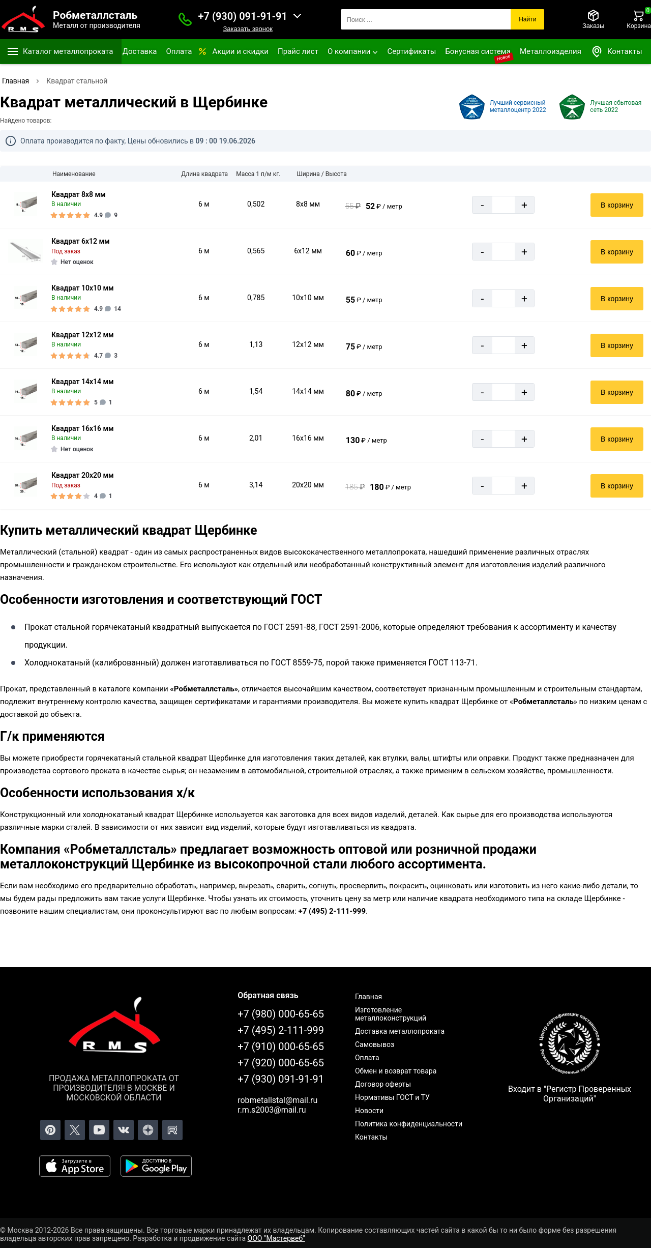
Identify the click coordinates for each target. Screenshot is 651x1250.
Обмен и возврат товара (395, 1071)
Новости (369, 1111)
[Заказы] (593, 19)
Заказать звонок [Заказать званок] (247, 29)
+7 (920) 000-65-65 (281, 1063)
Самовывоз (374, 1044)
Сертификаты (411, 51)
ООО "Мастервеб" (276, 1238)
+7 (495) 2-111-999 (281, 1030)
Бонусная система (478, 51)
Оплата (179, 51)
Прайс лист (298, 51)
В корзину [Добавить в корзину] (617, 205)
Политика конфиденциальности (408, 1124)
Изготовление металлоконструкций (390, 1014)
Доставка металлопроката (400, 1031)
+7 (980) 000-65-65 (281, 1014)
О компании (349, 51)
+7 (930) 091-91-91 (242, 16)
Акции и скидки (240, 51)
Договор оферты (383, 1084)
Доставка (140, 51)
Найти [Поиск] (527, 19)
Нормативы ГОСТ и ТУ (392, 1097)
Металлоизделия (550, 51)
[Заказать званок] (185, 19)
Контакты (616, 51)
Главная (368, 997)
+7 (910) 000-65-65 (281, 1046)
